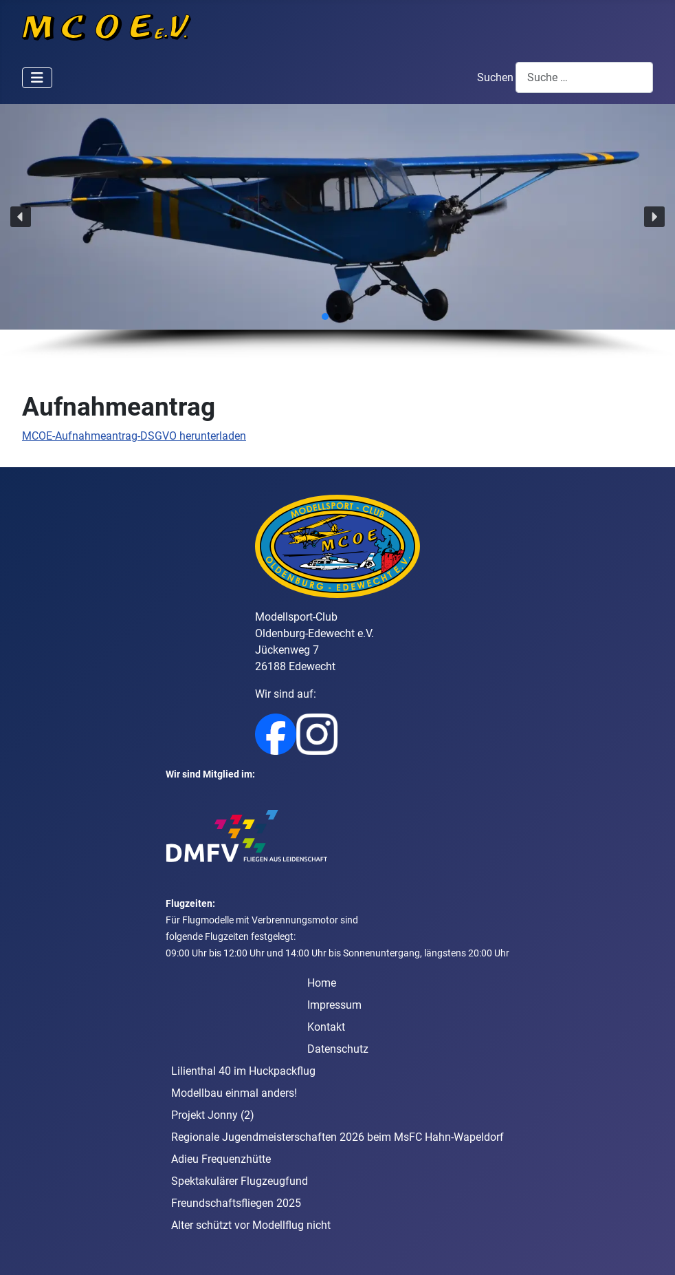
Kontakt (326, 1026)
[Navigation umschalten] (37, 77)
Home (321, 982)
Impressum (334, 1004)
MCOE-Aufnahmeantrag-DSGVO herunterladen (134, 435)
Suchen (495, 77)
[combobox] (584, 77)
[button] (20, 216)
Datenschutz (337, 1049)
